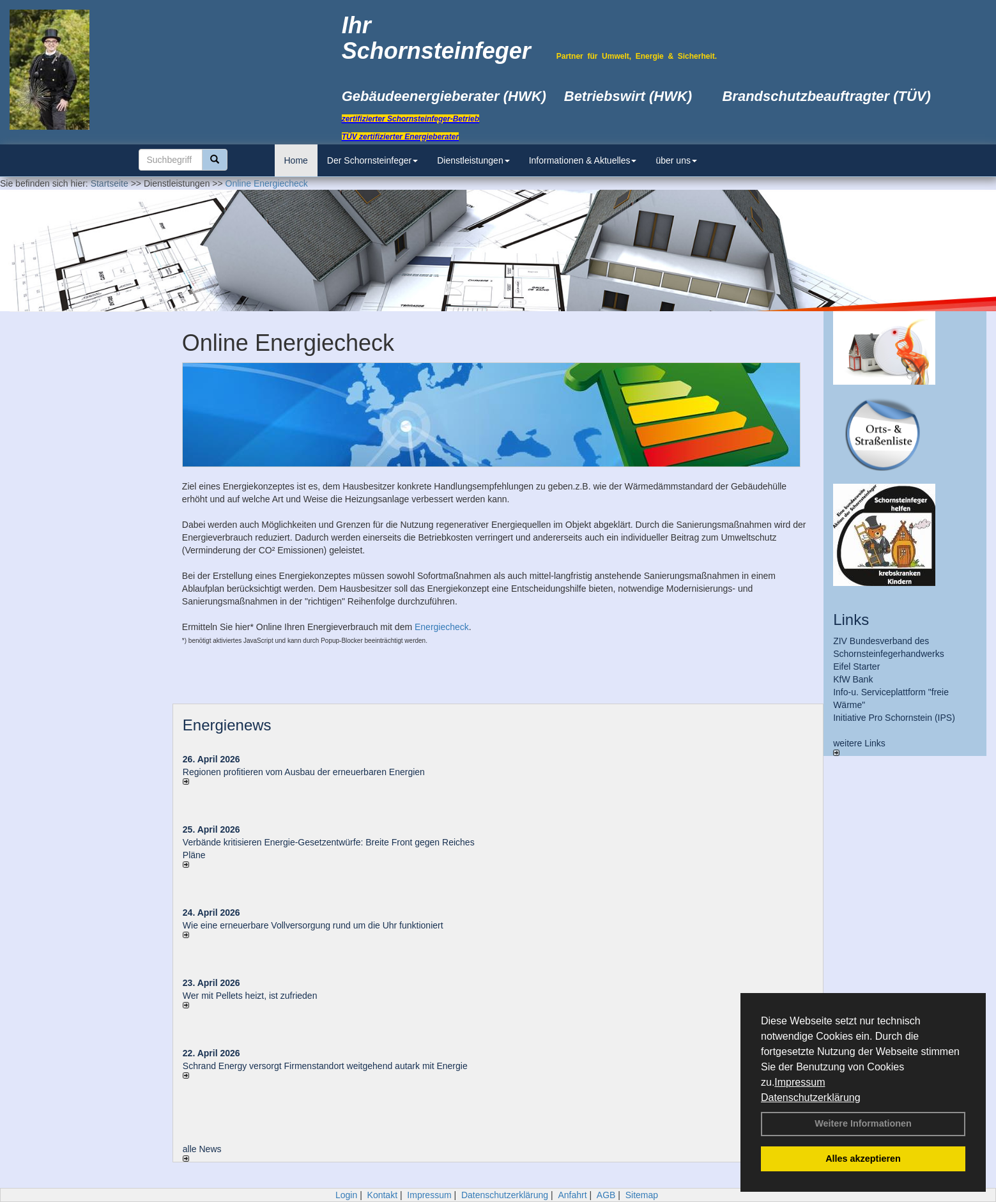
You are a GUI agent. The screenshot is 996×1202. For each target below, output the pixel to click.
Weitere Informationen (863, 1123)
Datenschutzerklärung (811, 1097)
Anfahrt (572, 1195)
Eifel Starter (856, 666)
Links (851, 619)
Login (346, 1195)
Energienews (227, 725)
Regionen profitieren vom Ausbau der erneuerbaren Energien (304, 772)
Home (296, 160)
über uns (675, 160)
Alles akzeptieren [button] (863, 1158)
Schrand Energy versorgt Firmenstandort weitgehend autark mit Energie (325, 1066)
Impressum (799, 1082)
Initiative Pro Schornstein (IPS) (894, 718)
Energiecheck (442, 627)
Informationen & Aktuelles (583, 160)
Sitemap (641, 1195)
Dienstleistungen (473, 160)
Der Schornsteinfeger (372, 160)
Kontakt (382, 1195)
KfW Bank (853, 679)
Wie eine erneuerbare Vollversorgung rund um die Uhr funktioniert (313, 925)
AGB (606, 1195)
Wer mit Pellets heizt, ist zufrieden (250, 995)
